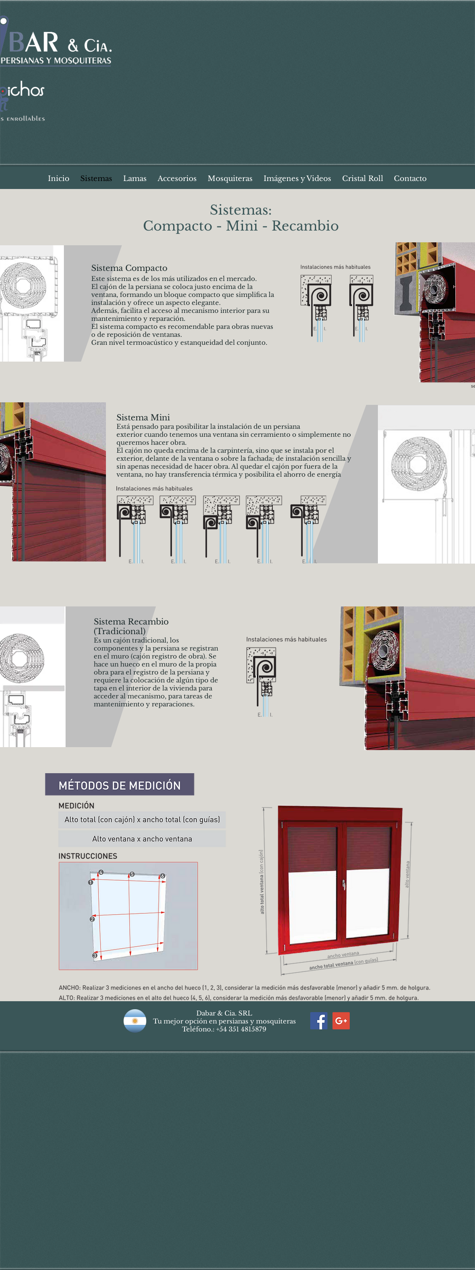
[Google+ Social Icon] (341, 1020)
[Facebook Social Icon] (318, 1020)
